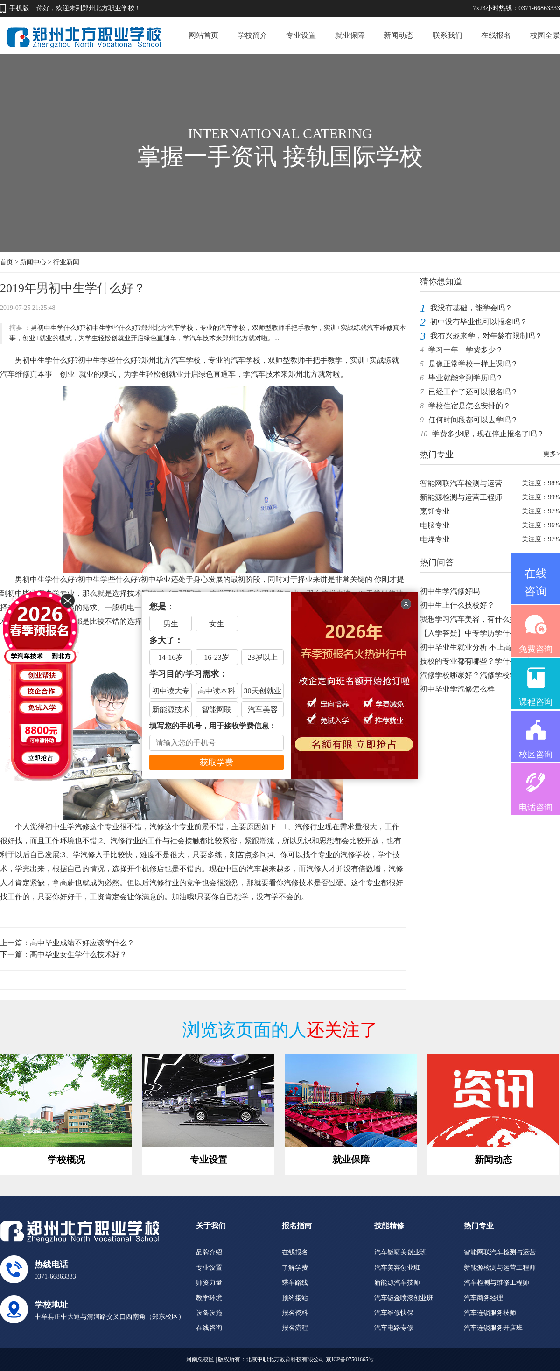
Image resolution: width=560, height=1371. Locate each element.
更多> (551, 453)
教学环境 (209, 1297)
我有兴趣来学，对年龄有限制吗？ (486, 336)
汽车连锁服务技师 (490, 1312)
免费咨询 (536, 649)
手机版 (19, 8)
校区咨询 (536, 754)
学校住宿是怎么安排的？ (469, 406)
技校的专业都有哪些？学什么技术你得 (483, 661)
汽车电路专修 (393, 1327)
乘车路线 (295, 1282)
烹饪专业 (435, 511)
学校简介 (252, 35)
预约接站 (295, 1297)
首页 (6, 262)
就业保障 (350, 35)
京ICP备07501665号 (350, 1359)
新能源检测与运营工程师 (461, 497)
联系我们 (447, 35)
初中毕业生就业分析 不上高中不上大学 (484, 647)
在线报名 (496, 35)
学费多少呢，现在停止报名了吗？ (488, 434)
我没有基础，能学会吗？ (471, 308)
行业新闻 (66, 262)
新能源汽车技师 (397, 1282)
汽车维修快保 (393, 1312)
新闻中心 (33, 262)
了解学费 (295, 1267)
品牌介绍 (209, 1252)
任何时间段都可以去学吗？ (473, 420)
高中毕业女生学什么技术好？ (78, 954)
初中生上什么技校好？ (457, 605)
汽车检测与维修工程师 (496, 1282)
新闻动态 (398, 35)
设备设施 (209, 1312)
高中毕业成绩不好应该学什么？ (82, 943)
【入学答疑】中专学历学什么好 (472, 633)
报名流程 (295, 1327)
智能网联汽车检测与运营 (461, 483)
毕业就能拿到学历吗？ (465, 378)
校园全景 (545, 35)
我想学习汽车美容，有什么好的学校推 (483, 619)
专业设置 (301, 35)
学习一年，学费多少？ (465, 350)
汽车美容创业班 (397, 1267)
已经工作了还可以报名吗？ (473, 392)
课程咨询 (536, 701)
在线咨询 (209, 1327)
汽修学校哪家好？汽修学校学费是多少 (483, 675)
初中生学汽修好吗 (450, 591)
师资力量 (209, 1282)
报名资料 (295, 1312)
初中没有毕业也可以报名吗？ (478, 322)
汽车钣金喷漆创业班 (403, 1297)
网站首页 (203, 35)
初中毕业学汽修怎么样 (457, 689)
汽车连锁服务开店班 (493, 1327)
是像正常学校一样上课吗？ (473, 364)
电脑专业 (435, 525)
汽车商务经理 (483, 1297)
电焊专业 (435, 539)
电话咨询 (536, 807)
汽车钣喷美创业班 (400, 1252)
